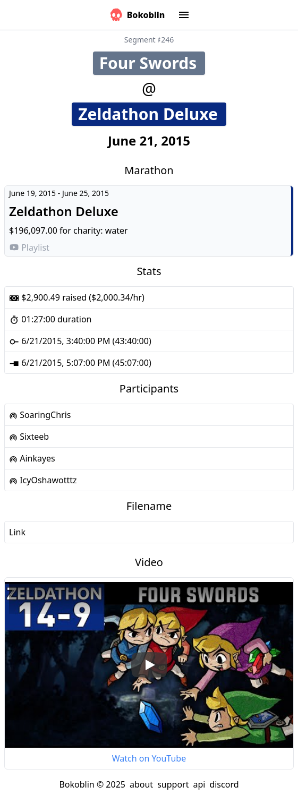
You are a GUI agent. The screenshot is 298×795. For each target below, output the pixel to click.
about (141, 784)
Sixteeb (29, 436)
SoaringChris (40, 415)
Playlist (29, 247)
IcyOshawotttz (43, 480)
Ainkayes (32, 458)
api (199, 784)
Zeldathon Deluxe (152, 114)
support (173, 784)
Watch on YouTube (149, 758)
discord (224, 784)
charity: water (100, 230)
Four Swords (152, 63)
